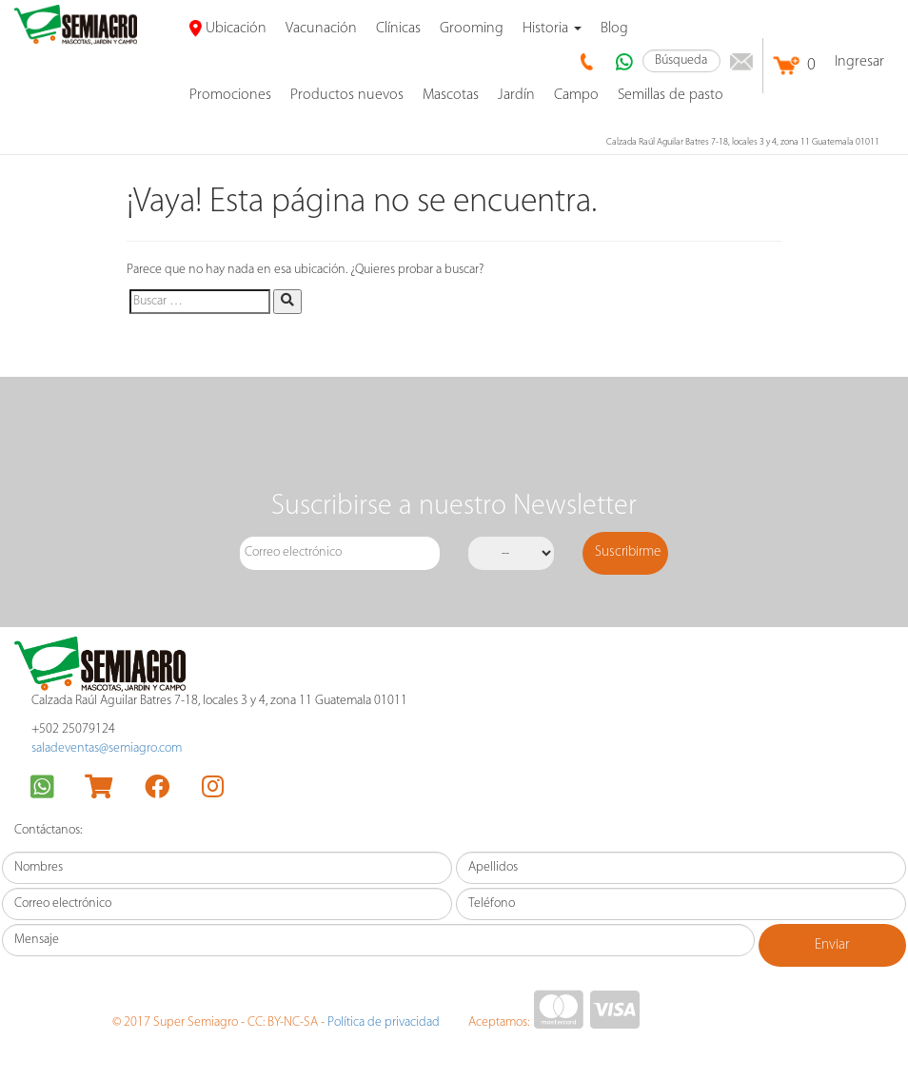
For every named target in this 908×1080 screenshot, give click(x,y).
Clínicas (398, 28)
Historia (552, 28)
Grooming (471, 28)
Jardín (516, 95)
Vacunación (321, 28)
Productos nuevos (347, 95)
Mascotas (451, 95)
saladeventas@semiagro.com (106, 748)
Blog (614, 28)
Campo (576, 95)
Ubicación (227, 28)
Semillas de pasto (670, 95)
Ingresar (859, 61)
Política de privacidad (383, 1022)
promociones (230, 95)
